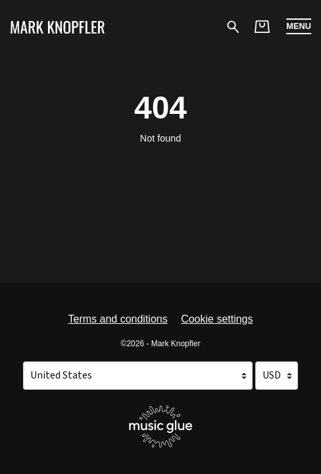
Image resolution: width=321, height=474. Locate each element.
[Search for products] (233, 26)
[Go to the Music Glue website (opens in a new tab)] (161, 427)
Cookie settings (217, 319)
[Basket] (262, 26)
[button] (298, 26)
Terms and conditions (117, 319)
